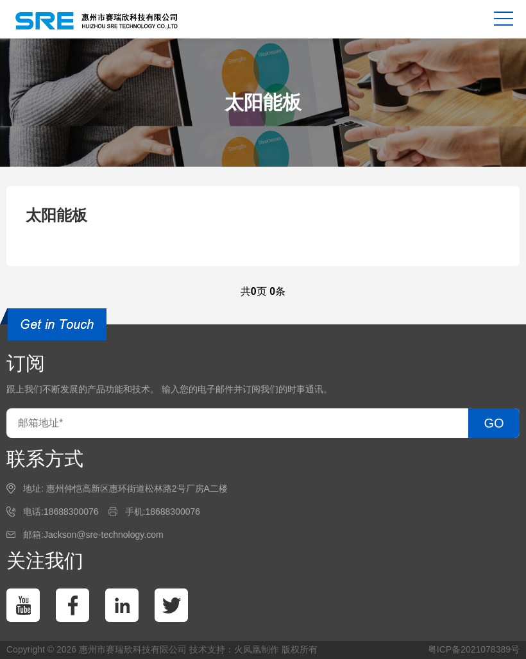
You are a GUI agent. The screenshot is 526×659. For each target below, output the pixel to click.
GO (494, 423)
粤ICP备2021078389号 (474, 649)
